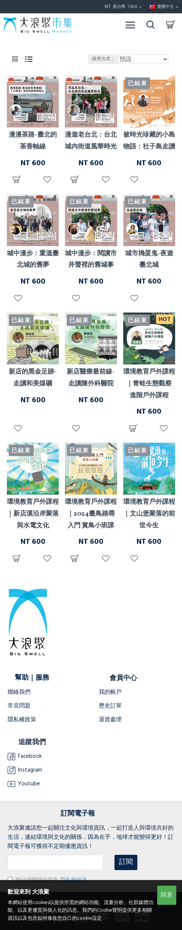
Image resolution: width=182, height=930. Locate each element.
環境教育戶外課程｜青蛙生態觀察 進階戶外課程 (149, 383)
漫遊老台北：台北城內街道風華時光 (91, 141)
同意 (167, 895)
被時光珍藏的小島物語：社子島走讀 (149, 141)
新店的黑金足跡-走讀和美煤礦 (33, 377)
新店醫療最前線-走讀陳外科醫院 (91, 377)
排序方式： (103, 59)
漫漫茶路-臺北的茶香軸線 (33, 141)
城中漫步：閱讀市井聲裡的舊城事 (91, 259)
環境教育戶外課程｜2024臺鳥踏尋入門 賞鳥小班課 (91, 514)
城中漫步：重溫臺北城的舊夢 (33, 259)
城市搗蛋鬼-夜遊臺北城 (149, 259)
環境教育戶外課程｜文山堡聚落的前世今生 (149, 514)
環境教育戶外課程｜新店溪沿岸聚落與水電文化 (33, 514)
